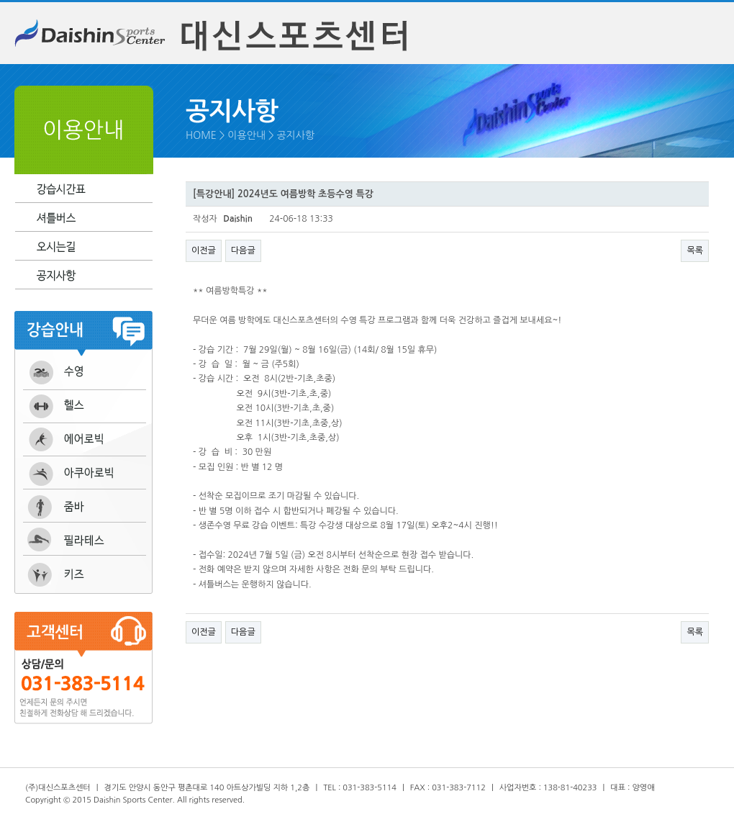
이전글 (203, 250)
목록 (695, 250)
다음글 (243, 250)
